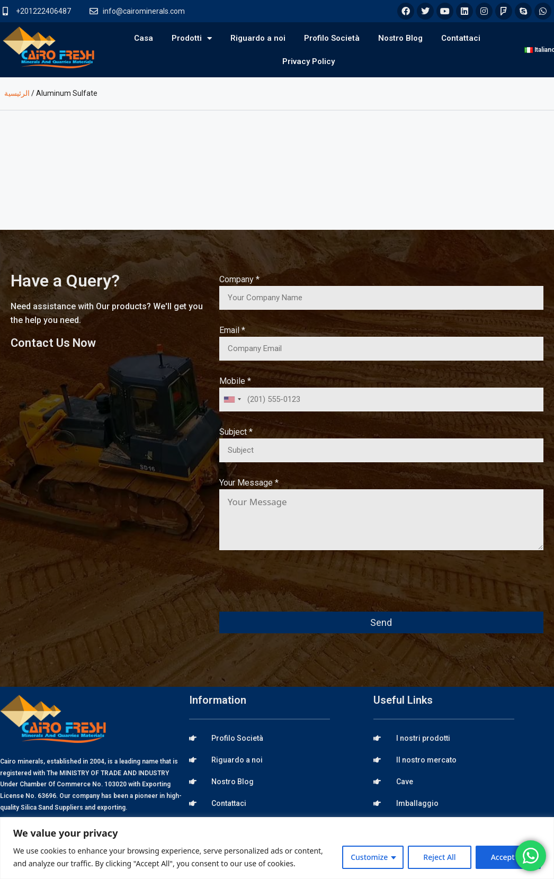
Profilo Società (332, 38)
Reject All (439, 857)
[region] (277, 848)
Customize (369, 857)
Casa (143, 38)
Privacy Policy (308, 61)
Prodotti (192, 38)
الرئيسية (17, 93)
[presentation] (299, 588)
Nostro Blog (400, 38)
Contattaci (460, 38)
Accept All (508, 857)
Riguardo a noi (257, 38)
